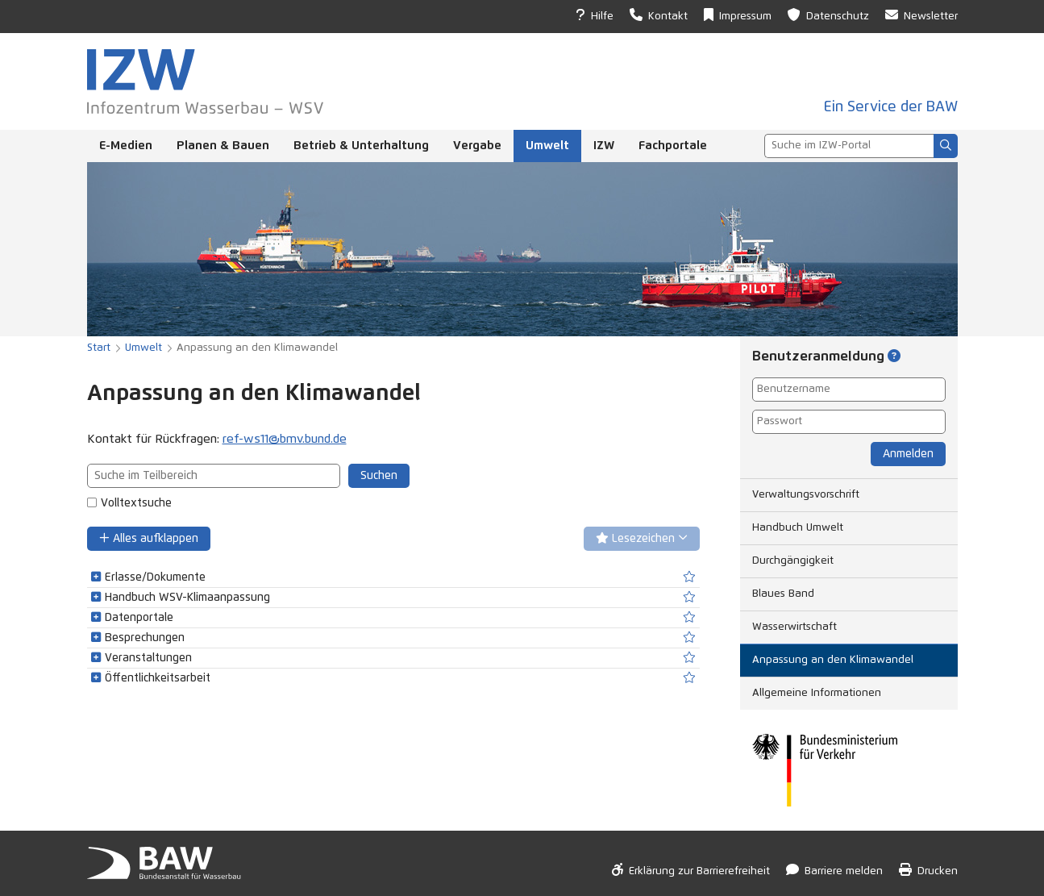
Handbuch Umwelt (797, 528)
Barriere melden (834, 870)
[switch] (689, 577)
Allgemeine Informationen (816, 693)
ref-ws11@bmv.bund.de (285, 439)
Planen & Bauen (223, 146)
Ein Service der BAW (891, 107)
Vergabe (477, 146)
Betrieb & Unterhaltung (361, 146)
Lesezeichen (642, 538)
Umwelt (547, 146)
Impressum (738, 15)
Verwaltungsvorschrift (805, 495)
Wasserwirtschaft (794, 627)
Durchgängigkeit (793, 561)
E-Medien (125, 146)
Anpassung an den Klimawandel (832, 660)
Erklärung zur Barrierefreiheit (691, 870)
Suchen (378, 475)
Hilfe (595, 15)
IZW (603, 146)
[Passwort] (849, 422)
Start (98, 348)
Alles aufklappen (148, 538)
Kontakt (659, 15)
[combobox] (849, 146)
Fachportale (672, 146)
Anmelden (908, 454)
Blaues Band (783, 594)
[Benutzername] (849, 389)
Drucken (928, 870)
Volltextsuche (136, 503)
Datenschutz (828, 15)
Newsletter (921, 15)
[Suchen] (946, 146)
